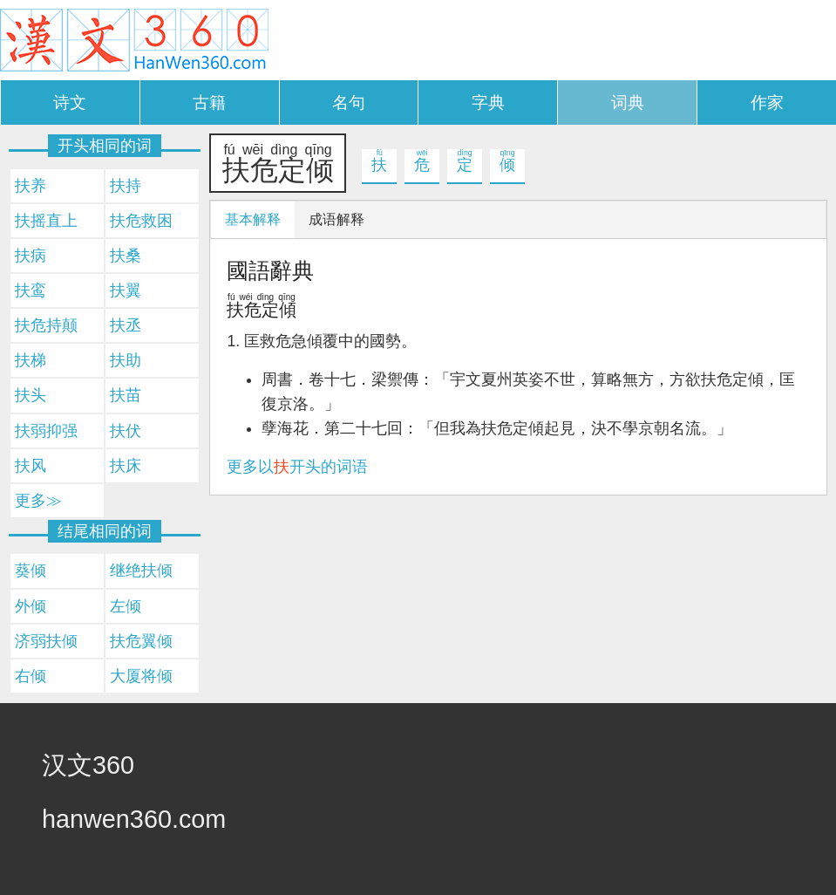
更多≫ (38, 500)
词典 (627, 102)
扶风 (30, 466)
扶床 (125, 466)
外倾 (30, 606)
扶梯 (30, 360)
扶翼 (125, 290)
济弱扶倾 (46, 641)
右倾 (30, 676)
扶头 (30, 395)
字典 (488, 102)
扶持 (125, 186)
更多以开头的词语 (297, 466)
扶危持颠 (46, 325)
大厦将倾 (141, 676)
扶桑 (125, 255)
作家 (767, 102)
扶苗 (125, 395)
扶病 (30, 255)
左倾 (125, 606)
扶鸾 (30, 290)
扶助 (125, 360)
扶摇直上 (46, 220)
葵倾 (30, 570)
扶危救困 (141, 220)
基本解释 (253, 219)
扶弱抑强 (46, 431)
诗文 (69, 102)
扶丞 (125, 325)
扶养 (30, 186)
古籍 (209, 102)
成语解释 (336, 219)
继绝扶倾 (141, 570)
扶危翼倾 (141, 641)
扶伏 (125, 431)
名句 (348, 102)
